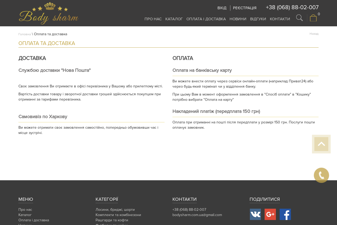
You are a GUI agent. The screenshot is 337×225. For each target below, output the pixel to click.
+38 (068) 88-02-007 (292, 7)
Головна (24, 34)
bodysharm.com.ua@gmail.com (197, 215)
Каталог (174, 19)
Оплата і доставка (206, 19)
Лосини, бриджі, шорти (115, 209)
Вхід (221, 8)
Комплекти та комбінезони (118, 215)
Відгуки (258, 19)
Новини (238, 19)
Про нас (153, 19)
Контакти (280, 19)
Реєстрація (244, 8)
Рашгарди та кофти (112, 220)
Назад (314, 34)
